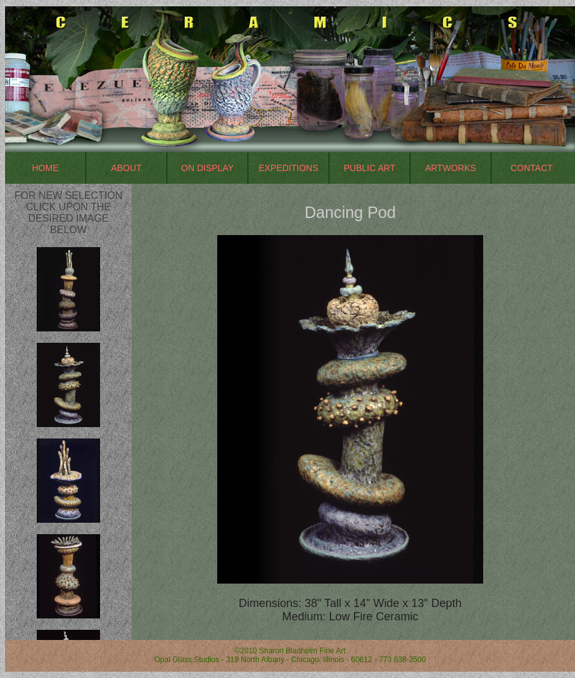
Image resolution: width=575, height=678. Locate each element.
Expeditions (288, 168)
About (126, 168)
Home (45, 168)
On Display (207, 168)
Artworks (450, 168)
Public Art (369, 168)
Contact (531, 168)
